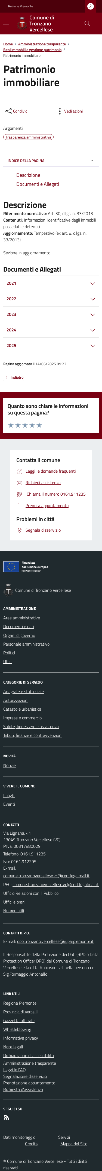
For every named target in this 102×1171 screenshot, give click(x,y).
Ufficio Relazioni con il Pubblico (30, 893)
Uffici (7, 661)
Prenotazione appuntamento (29, 1082)
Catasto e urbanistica (22, 709)
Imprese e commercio (22, 717)
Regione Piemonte (20, 6)
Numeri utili (13, 910)
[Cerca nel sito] (85, 23)
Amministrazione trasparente (42, 44)
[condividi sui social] (16, 111)
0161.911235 (33, 854)
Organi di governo (19, 635)
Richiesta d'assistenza (23, 1089)
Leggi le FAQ (14, 1069)
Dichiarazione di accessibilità (28, 1055)
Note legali (13, 1046)
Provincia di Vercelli (20, 1011)
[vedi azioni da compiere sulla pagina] (69, 111)
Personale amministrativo (26, 644)
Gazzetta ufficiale (19, 1020)
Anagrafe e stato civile (23, 691)
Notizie (9, 765)
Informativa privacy (20, 1038)
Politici (9, 652)
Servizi (64, 1137)
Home (8, 44)
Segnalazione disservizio (25, 1076)
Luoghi (9, 795)
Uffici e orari (13, 902)
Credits (31, 1143)
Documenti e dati (18, 626)
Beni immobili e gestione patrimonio (32, 49)
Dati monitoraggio (19, 1137)
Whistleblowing (17, 1029)
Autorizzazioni (15, 700)
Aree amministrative (21, 617)
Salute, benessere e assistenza (31, 726)
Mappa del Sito (73, 1143)
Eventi (9, 804)
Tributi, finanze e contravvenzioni (32, 735)
